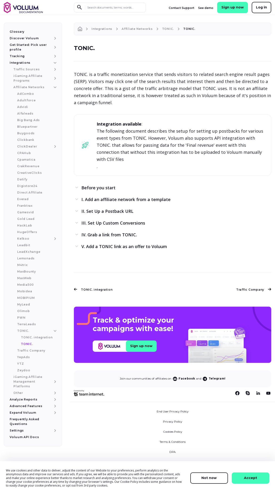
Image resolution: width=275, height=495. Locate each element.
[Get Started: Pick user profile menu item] (54, 47)
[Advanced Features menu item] (54, 406)
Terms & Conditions (172, 442)
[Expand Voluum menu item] (54, 413)
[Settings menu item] (54, 430)
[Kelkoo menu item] (54, 239)
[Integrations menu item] (54, 63)
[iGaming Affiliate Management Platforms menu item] (54, 382)
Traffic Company (253, 289)
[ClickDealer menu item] (54, 146)
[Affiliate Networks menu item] (54, 87)
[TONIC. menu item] (54, 331)
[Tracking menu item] (54, 56)
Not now (209, 478)
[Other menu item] (54, 393)
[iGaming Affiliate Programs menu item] (54, 78)
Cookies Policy (172, 431)
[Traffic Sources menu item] (54, 69)
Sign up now (232, 7)
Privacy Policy (172, 421)
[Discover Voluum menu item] (54, 38)
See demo (205, 8)
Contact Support (181, 8)
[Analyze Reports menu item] (54, 399)
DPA (172, 452)
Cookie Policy (129, 482)
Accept (250, 478)
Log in (261, 7)
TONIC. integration (93, 289)
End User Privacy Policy (173, 411)
